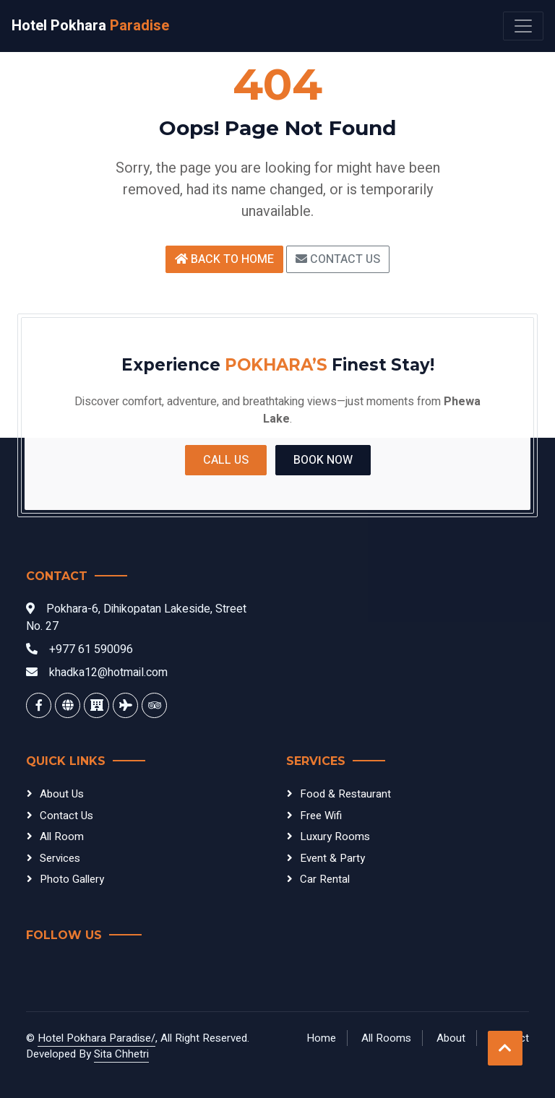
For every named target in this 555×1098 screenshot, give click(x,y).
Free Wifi (321, 816)
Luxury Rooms (335, 836)
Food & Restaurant (345, 794)
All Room (62, 836)
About (450, 1038)
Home (321, 1038)
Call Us (226, 460)
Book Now (323, 460)
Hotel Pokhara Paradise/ (96, 1038)
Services (60, 858)
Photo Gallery (72, 879)
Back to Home (224, 259)
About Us (62, 794)
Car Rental (325, 879)
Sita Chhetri (121, 1054)
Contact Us (338, 259)
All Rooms (386, 1038)
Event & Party (332, 858)
